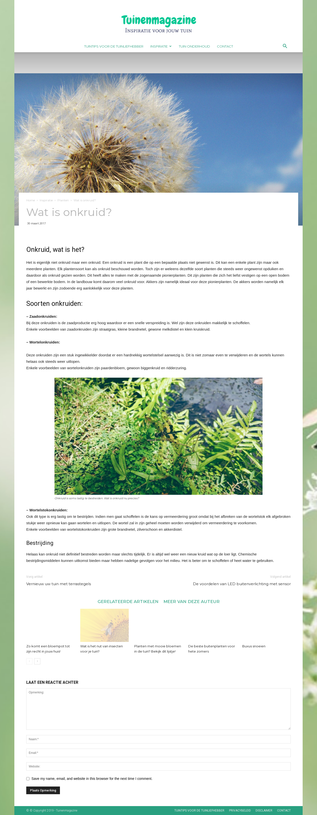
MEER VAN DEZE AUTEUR (191, 601)
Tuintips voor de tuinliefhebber (113, 46)
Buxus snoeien (253, 646)
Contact (225, 46)
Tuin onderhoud (194, 46)
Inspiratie (161, 46)
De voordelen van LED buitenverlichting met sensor (242, 583)
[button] (285, 46)
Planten (63, 200)
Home (30, 200)
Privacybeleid (240, 810)
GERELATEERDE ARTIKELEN (128, 601)
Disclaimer (264, 810)
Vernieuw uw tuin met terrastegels (58, 583)
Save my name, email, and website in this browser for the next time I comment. (92, 779)
